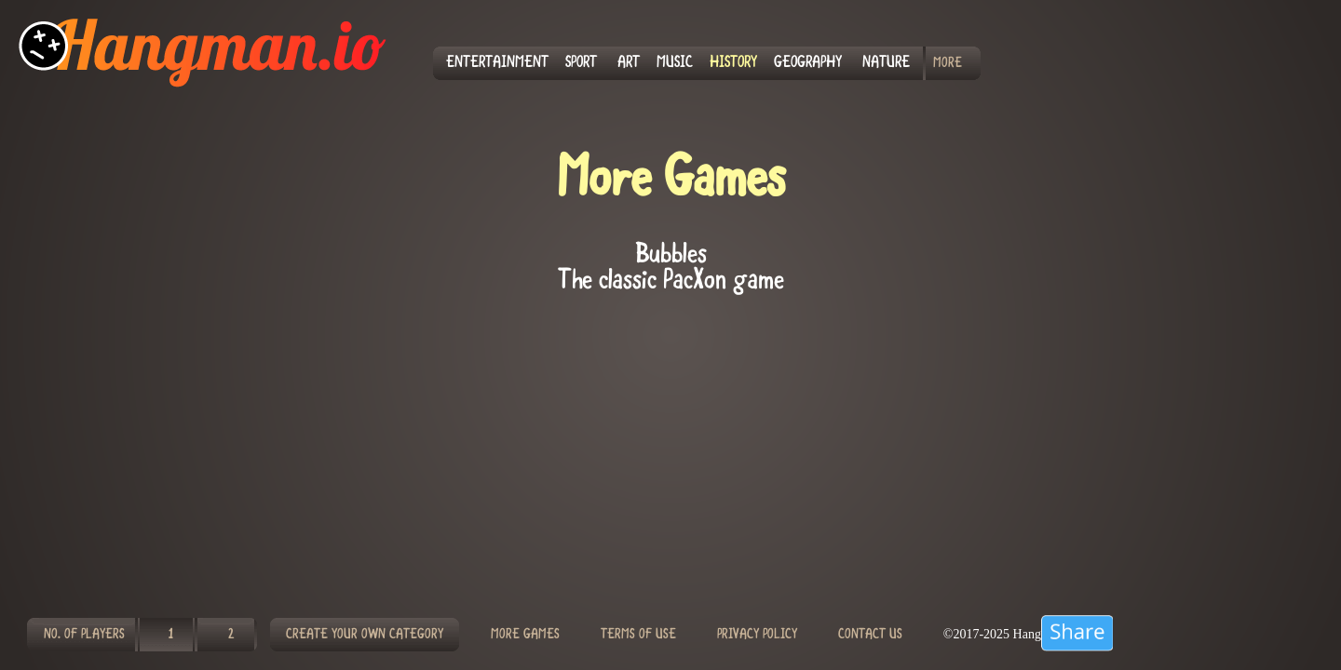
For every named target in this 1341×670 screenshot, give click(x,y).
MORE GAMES (525, 635)
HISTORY (733, 63)
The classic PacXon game (671, 282)
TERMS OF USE (638, 635)
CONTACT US (870, 635)
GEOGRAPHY (808, 63)
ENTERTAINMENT (497, 63)
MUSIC (675, 63)
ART (628, 63)
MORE (947, 64)
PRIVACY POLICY (757, 635)
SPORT (581, 63)
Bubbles (671, 256)
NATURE (886, 63)
